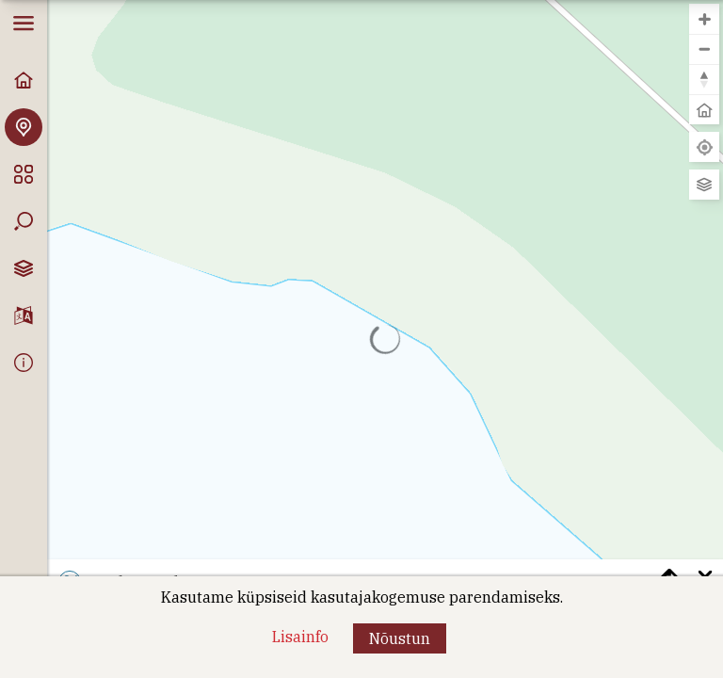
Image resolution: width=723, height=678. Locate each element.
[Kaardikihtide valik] (23, 268)
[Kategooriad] (23, 174)
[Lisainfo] (300, 636)
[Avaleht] (23, 80)
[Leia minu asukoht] (704, 147)
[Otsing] (23, 221)
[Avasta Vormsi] (23, 127)
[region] (385, 339)
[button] (399, 638)
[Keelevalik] (23, 315)
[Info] (23, 362)
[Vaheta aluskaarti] (704, 185)
